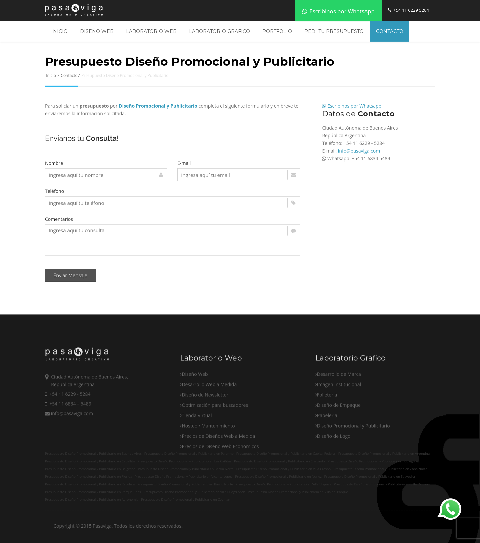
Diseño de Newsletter (205, 423)
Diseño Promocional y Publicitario (353, 454)
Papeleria (327, 444)
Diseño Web (97, 31)
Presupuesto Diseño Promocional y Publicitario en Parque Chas (93, 492)
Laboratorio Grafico (219, 31)
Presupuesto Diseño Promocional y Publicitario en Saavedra (369, 476)
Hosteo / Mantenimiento (208, 454)
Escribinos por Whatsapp (351, 106)
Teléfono (54, 191)
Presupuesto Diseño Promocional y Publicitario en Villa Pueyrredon (194, 492)
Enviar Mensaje (70, 275)
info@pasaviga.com (359, 151)
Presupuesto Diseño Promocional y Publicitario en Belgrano (90, 469)
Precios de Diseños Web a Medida (218, 464)
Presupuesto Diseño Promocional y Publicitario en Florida (88, 476)
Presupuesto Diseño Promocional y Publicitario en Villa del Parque (298, 492)
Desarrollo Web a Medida (209, 413)
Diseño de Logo (334, 464)
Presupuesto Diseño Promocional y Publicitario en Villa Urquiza (283, 484)
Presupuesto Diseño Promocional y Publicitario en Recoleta (90, 484)
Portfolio (277, 31)
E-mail (184, 163)
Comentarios (59, 219)
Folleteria (327, 423)
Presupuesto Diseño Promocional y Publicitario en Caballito (90, 461)
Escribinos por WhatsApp (338, 11)
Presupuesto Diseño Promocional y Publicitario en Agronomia (91, 499)
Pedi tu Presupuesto (334, 31)
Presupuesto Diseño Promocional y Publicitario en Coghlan (185, 499)
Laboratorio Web (151, 31)
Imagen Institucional (339, 413)
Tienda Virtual (197, 444)
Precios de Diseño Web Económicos (220, 475)
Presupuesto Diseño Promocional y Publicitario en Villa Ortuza (381, 484)
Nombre (54, 163)
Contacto (389, 31)
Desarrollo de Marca (339, 402)
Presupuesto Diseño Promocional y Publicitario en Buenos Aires (93, 453)
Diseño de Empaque (339, 433)
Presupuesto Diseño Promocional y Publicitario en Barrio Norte (185, 484)
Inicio (59, 31)
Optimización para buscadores (215, 433)
